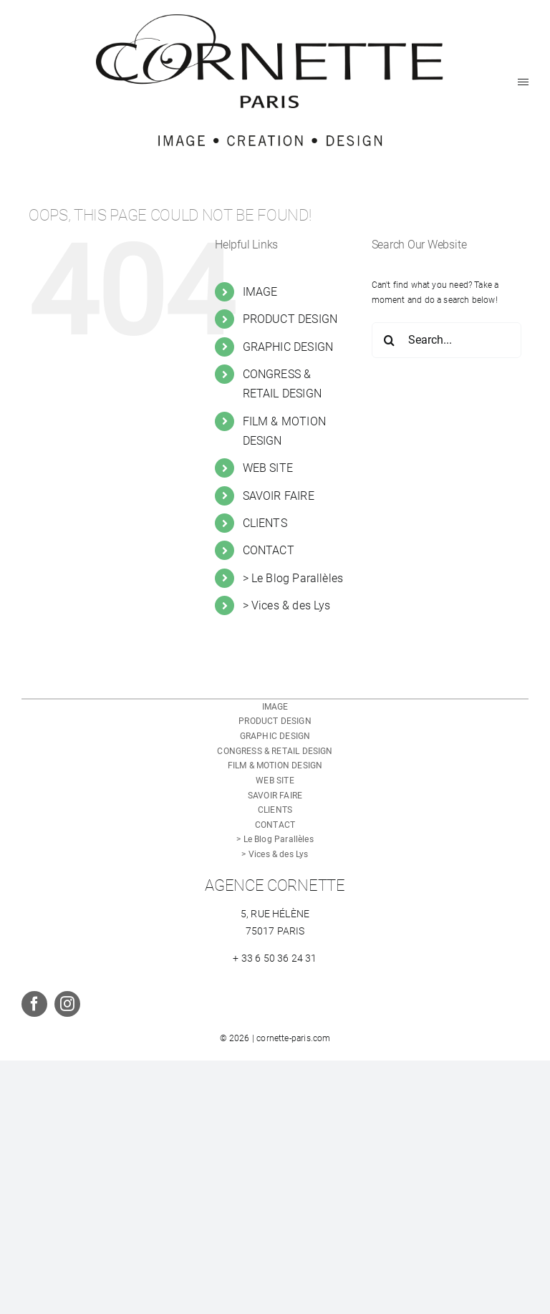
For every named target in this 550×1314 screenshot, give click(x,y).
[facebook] (34, 1004)
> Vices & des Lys (287, 605)
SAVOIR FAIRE (278, 496)
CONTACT (268, 550)
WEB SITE (268, 468)
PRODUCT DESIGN (290, 319)
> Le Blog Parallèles (293, 578)
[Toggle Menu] (523, 82)
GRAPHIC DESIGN (288, 347)
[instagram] (67, 1004)
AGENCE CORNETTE (274, 885)
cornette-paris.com (293, 1038)
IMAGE (260, 292)
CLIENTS (265, 523)
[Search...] (446, 340)
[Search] (389, 340)
